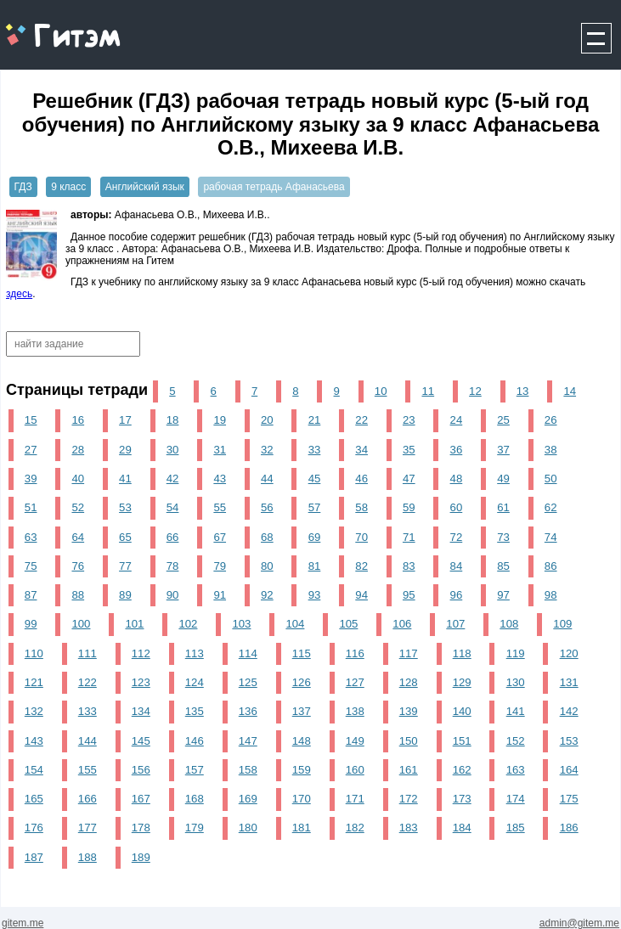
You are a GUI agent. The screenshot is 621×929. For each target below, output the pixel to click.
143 (34, 741)
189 (141, 857)
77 (125, 566)
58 (361, 507)
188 (87, 857)
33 (314, 449)
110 (34, 653)
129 (462, 682)
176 (34, 827)
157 (194, 769)
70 (361, 537)
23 (409, 420)
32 (267, 449)
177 (87, 827)
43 (219, 478)
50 (551, 478)
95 (409, 594)
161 (408, 769)
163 (515, 769)
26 (551, 420)
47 (409, 478)
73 (503, 537)
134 (141, 711)
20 (267, 420)
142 (569, 711)
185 (515, 827)
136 (248, 711)
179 (194, 827)
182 (355, 827)
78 (173, 566)
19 (219, 420)
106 (401, 623)
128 (408, 682)
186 (569, 827)
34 (361, 449)
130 (515, 682)
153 (569, 741)
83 (409, 566)
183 (408, 827)
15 (31, 420)
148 (301, 741)
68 (267, 537)
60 (456, 507)
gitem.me (45, 25)
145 (141, 741)
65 (125, 537)
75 (31, 566)
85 (503, 566)
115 (301, 653)
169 (248, 798)
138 (355, 711)
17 (125, 420)
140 (462, 711)
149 (355, 741)
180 (248, 827)
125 (248, 682)
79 (219, 566)
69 (314, 537)
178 (141, 827)
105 (348, 623)
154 (34, 769)
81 (314, 566)
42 (173, 478)
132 (34, 711)
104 (294, 623)
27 (31, 449)
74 (551, 537)
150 (408, 741)
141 (515, 711)
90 (173, 594)
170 (301, 798)
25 (503, 420)
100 (80, 623)
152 (515, 741)
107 (455, 623)
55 (219, 507)
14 (569, 391)
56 (267, 507)
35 (409, 449)
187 (34, 857)
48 (456, 478)
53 (125, 507)
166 (87, 798)
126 (301, 682)
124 (194, 682)
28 (77, 449)
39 (31, 478)
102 (187, 623)
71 (409, 537)
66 (173, 537)
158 (248, 769)
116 (355, 653)
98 (551, 594)
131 (569, 682)
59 (409, 507)
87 (31, 594)
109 (562, 623)
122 (87, 682)
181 (301, 827)
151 (462, 741)
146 (194, 741)
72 (456, 537)
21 (314, 420)
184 (462, 827)
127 (355, 682)
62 (551, 507)
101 (134, 623)
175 (569, 798)
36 (456, 449)
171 (355, 798)
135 (194, 711)
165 (34, 798)
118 (462, 653)
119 (515, 653)
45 (314, 478)
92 (267, 594)
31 (219, 449)
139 (408, 711)
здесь (19, 294)
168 (194, 798)
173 (462, 798)
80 (267, 566)
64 (77, 537)
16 (77, 420)
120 (569, 653)
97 (503, 594)
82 (361, 566)
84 (456, 566)
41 (125, 478)
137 (301, 711)
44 (267, 478)
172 (408, 798)
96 (456, 594)
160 (355, 769)
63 (31, 537)
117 (408, 653)
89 (125, 594)
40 (77, 478)
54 (173, 507)
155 (87, 769)
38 (551, 449)
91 (219, 594)
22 (361, 420)
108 (509, 623)
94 (361, 594)
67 (219, 537)
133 (87, 711)
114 (248, 653)
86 (551, 566)
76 (77, 566)
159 (301, 769)
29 (125, 449)
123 (141, 682)
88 (77, 594)
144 (87, 741)
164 (569, 769)
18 (173, 420)
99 (31, 623)
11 (427, 391)
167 (141, 798)
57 (314, 507)
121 (34, 682)
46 (361, 478)
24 (456, 420)
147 (248, 741)
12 (475, 391)
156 (141, 769)
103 (241, 623)
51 (31, 507)
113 (194, 653)
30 (173, 449)
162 (462, 769)
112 (141, 653)
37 (503, 449)
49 (503, 478)
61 (503, 507)
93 (314, 594)
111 (87, 653)
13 (523, 391)
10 (381, 391)
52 (77, 507)
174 (515, 798)
